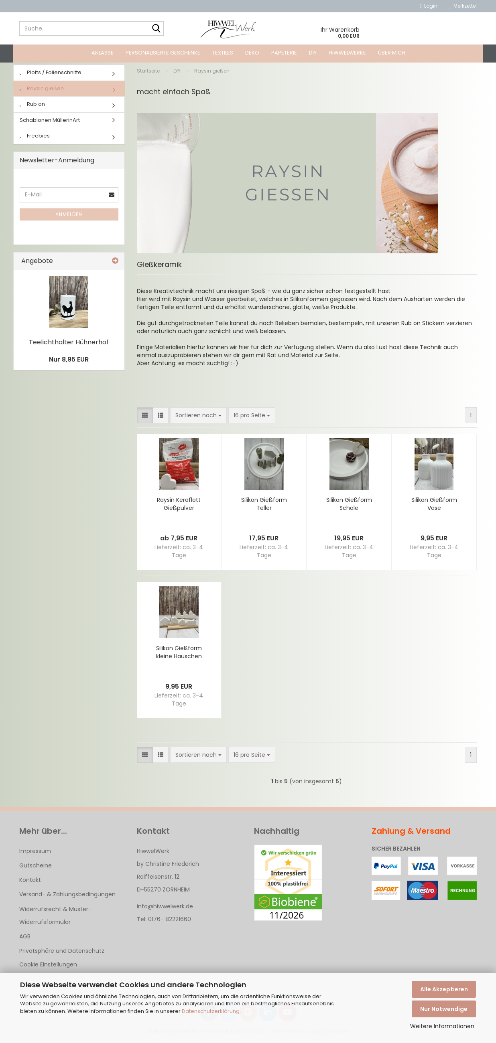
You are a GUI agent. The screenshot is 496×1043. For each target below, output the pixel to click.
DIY (313, 53)
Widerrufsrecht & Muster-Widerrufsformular (55, 916)
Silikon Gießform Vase (434, 505)
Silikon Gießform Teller (264, 505)
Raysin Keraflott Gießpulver (179, 505)
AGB (24, 938)
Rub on (32, 105)
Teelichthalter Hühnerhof (69, 343)
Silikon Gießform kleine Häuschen (179, 654)
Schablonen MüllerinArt (50, 121)
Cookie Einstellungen (48, 966)
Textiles (222, 53)
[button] (145, 417)
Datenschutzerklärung (211, 1011)
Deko (252, 53)
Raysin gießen (42, 90)
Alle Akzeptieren (444, 989)
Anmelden (68, 215)
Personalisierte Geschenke (163, 53)
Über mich (391, 53)
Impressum (35, 853)
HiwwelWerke (347, 53)
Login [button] (428, 5)
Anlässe (102, 53)
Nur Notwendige (444, 1009)
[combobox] (198, 417)
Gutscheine (35, 867)
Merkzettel (463, 5)
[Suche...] (156, 29)
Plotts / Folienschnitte (50, 74)
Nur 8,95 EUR (69, 360)
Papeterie (284, 53)
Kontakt (30, 881)
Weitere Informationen (442, 1026)
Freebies (35, 137)
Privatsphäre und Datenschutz (61, 952)
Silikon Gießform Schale (349, 505)
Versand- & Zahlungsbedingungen (67, 896)
